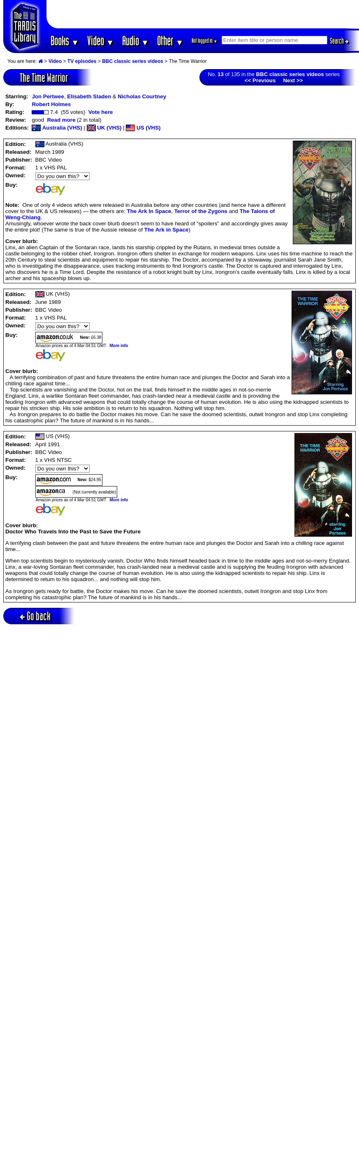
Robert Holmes (51, 104)
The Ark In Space (149, 211)
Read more (61, 120)
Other (170, 40)
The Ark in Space (166, 230)
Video (100, 40)
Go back (35, 615)
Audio (135, 40)
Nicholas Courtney (142, 96)
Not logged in (205, 40)
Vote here (100, 112)
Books (65, 40)
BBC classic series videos (132, 61)
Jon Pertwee (48, 96)
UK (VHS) (104, 128)
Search (339, 40)
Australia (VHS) (57, 128)
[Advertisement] (203, 14)
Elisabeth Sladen (89, 96)
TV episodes (82, 61)
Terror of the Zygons (200, 211)
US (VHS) (143, 128)
